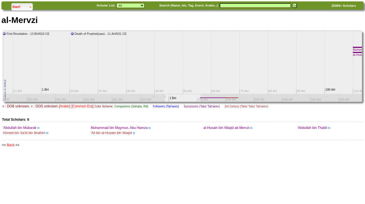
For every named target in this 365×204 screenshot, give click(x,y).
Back (10, 145)
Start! (22, 6)
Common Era (82, 106)
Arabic (64, 106)
